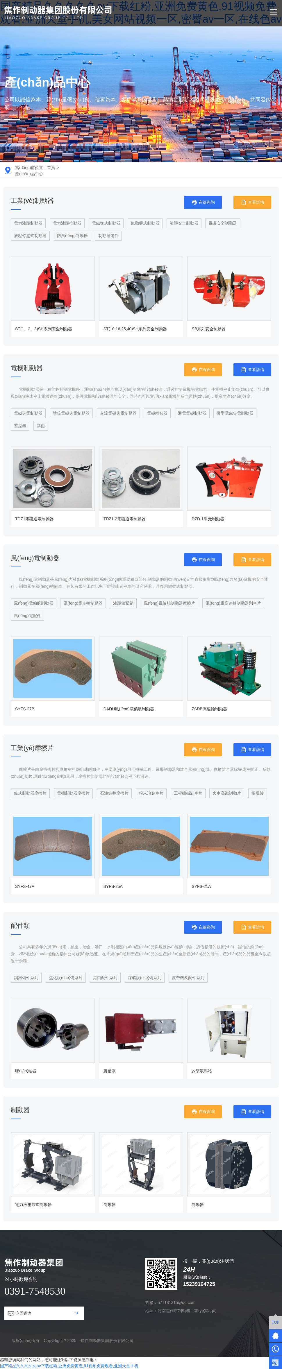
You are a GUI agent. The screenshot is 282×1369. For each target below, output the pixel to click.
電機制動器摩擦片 (73, 793)
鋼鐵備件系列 (26, 977)
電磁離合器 (157, 413)
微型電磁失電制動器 (235, 413)
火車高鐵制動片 (227, 793)
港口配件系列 (105, 977)
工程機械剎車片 (188, 793)
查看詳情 (252, 202)
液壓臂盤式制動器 (30, 235)
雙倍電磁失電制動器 (71, 413)
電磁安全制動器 (222, 223)
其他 (41, 425)
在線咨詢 (203, 202)
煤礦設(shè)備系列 (145, 977)
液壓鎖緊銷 (123, 603)
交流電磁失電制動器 (118, 413)
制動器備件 (108, 235)
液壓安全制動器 (184, 223)
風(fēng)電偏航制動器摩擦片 (169, 603)
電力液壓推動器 (67, 223)
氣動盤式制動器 (145, 223)
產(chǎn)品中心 (29, 173)
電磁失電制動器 (28, 413)
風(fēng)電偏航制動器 (33, 603)
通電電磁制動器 (192, 413)
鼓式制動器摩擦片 (30, 793)
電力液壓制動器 (28, 223)
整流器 (20, 425)
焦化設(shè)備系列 (66, 977)
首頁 (51, 167)
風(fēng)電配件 (27, 615)
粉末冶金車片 (151, 793)
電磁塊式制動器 (106, 223)
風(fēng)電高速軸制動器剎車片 (233, 603)
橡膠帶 (257, 793)
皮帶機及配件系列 (188, 977)
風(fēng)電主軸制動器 (83, 603)
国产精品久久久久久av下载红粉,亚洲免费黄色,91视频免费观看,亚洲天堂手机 (69, 1365)
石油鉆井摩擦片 (114, 793)
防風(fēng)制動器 (72, 235)
